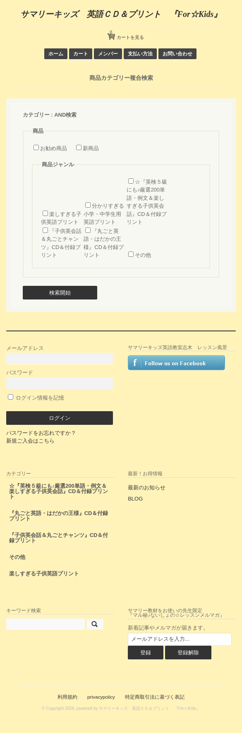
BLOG (135, 499)
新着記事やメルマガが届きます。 (168, 628)
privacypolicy (101, 696)
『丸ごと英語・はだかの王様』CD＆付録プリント (58, 516)
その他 (143, 255)
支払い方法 (140, 53)
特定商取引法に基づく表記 (154, 696)
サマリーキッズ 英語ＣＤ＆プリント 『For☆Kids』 (121, 14)
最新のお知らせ (146, 487)
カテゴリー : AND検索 (50, 115)
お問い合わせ (177, 53)
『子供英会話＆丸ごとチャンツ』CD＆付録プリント (58, 538)
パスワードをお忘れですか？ (41, 433)
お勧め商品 (53, 148)
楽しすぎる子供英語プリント (44, 573)
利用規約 (67, 696)
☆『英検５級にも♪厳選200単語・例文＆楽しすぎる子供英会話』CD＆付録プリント (58, 491)
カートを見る (127, 34)
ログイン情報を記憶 (36, 398)
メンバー (108, 53)
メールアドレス (59, 354)
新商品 (91, 148)
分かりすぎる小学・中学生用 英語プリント (104, 214)
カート (80, 53)
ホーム (55, 53)
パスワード (59, 379)
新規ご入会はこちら (30, 441)
